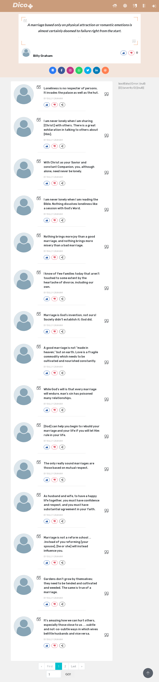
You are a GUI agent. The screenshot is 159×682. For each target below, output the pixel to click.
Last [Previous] (73, 666)
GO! (68, 674)
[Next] (82, 666)
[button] (115, 6)
